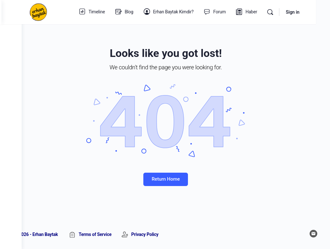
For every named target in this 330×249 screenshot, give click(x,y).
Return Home (176, 179)
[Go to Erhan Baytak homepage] (58, 11)
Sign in (306, 12)
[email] (313, 234)
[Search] (284, 12)
